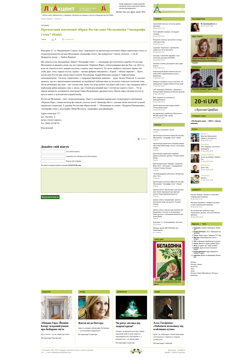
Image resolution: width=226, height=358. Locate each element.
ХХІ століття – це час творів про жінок (55, 334)
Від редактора (130, 8)
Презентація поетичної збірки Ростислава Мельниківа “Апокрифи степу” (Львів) (168, 183)
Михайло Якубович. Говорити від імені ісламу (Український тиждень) (205, 204)
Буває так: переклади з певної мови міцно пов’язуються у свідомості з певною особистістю (168, 337)
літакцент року (199, 116)
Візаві (121, 4)
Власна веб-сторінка (73, 161)
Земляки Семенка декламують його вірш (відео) (168, 65)
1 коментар (168, 343)
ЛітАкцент (45, 25)
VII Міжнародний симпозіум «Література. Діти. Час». (168, 175)
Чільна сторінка (46, 19)
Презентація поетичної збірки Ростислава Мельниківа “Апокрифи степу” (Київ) (168, 137)
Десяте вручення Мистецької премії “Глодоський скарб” (166, 106)
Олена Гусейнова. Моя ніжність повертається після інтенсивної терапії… (204, 60)
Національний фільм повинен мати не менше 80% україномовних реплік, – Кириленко (167, 74)
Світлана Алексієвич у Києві (163, 130)
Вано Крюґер (205, 165)
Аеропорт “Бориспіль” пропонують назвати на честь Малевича (166, 49)
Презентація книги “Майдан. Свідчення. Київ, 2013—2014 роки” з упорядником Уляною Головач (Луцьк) (168, 166)
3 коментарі (93, 334)
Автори (119, 12)
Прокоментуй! (69, 39)
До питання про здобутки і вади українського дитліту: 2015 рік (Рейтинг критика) (205, 212)
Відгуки (195, 224)
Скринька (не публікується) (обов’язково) (81, 156)
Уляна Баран (205, 175)
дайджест (196, 189)
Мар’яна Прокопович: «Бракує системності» (209, 137)
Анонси (121, 8)
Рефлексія (127, 4)
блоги (194, 129)
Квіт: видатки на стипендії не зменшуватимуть (164, 99)
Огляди (134, 4)
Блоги (129, 6)
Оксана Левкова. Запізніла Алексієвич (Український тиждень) (205, 196)
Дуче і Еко (204, 167)
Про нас (126, 12)
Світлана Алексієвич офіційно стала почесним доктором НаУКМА (166, 57)
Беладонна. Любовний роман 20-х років (168, 283)
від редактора (198, 19)
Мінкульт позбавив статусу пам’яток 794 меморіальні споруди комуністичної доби (168, 83)
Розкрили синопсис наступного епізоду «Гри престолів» (167, 41)
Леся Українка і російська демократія (210, 148)
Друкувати (144, 139)
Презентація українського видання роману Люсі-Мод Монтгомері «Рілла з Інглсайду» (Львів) (169, 145)
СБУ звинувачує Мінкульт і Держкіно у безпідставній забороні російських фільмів (168, 91)
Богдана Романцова (207, 155)
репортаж (196, 67)
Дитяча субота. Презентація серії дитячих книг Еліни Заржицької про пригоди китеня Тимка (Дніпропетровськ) (168, 192)
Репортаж (122, 6)
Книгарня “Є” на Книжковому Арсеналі (167, 222)
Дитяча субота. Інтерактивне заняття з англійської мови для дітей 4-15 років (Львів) (167, 202)
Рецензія (141, 4)
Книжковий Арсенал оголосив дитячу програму (167, 25)
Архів (138, 12)
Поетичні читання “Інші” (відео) (205, 89)
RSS (143, 12)
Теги (204, 224)
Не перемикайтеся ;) (209, 24)
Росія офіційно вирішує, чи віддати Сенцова (166, 33)
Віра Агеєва (205, 144)
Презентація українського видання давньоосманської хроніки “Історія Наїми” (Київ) (168, 156)
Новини (142, 6)
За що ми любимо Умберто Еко (211, 158)
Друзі (133, 12)
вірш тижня (197, 36)
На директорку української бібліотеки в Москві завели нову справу (167, 114)
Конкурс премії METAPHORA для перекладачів (165, 229)
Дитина (203, 178)
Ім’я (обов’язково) (73, 152)
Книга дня (135, 6)
